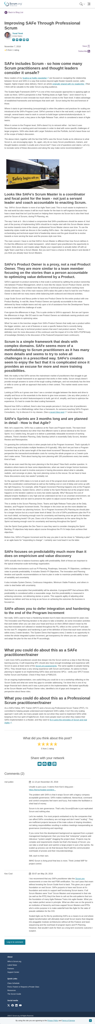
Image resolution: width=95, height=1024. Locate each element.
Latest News (12, 965)
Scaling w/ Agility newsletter (35, 78)
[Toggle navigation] (89, 4)
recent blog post (57, 412)
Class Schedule (13, 983)
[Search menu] (82, 4)
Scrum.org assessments (46, 666)
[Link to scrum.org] (8, 1005)
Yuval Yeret (17, 33)
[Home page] (13, 4)
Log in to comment (15, 942)
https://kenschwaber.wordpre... (42, 790)
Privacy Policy (52, 1021)
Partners (10, 969)
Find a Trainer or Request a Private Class (23, 987)
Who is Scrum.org (14, 961)
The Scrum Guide (14, 994)
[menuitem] (82, 4)
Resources (11, 990)
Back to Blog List (13, 12)
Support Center (13, 972)
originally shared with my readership (68, 84)
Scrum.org (79, 879)
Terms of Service (68, 1021)
